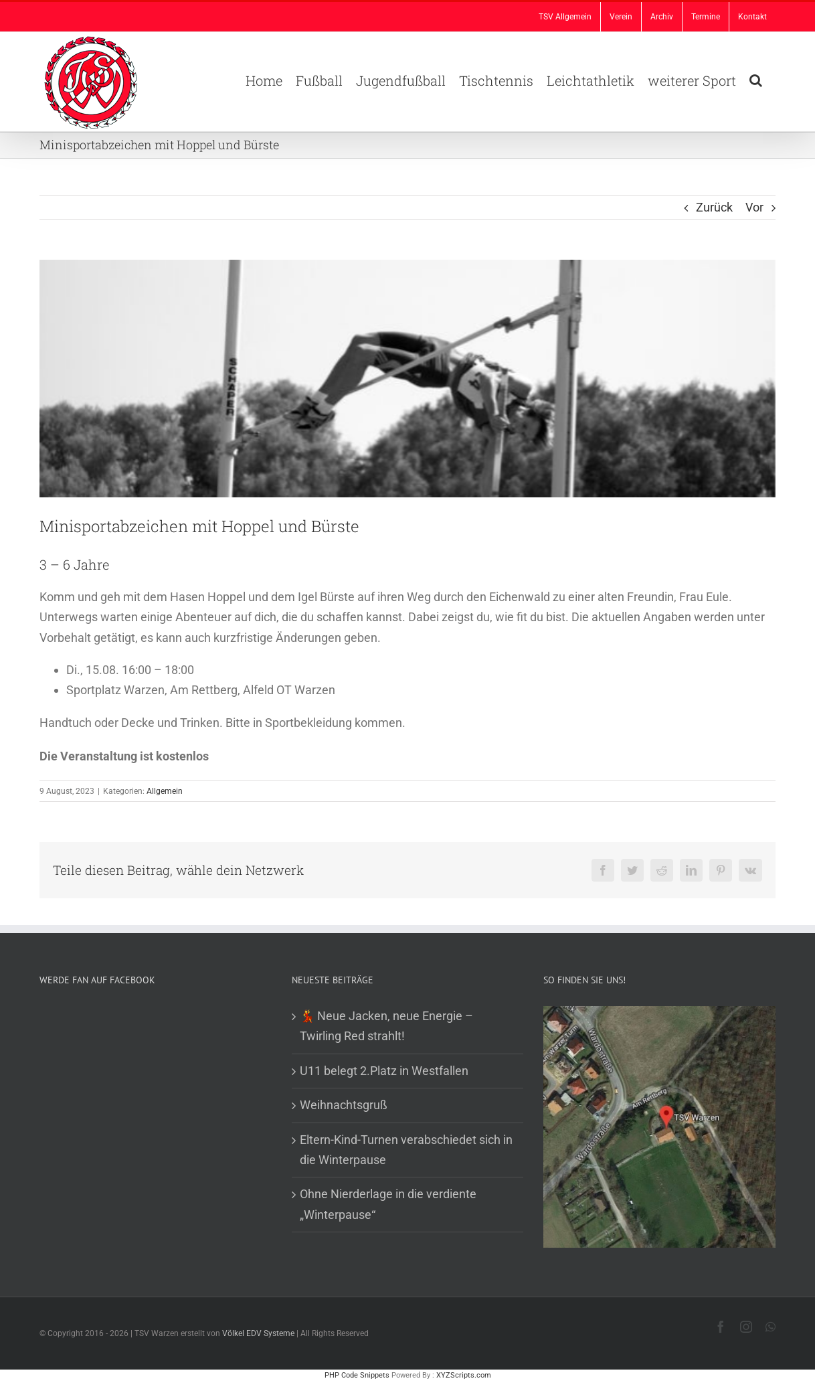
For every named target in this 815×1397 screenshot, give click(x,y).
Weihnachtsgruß (343, 1105)
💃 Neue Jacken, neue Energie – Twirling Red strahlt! (386, 1026)
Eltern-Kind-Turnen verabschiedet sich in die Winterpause (406, 1150)
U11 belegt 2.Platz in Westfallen (384, 1071)
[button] (755, 79)
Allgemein (165, 791)
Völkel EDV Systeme (258, 1333)
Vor (754, 207)
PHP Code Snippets (357, 1375)
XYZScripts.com (463, 1375)
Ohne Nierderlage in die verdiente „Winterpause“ (388, 1204)
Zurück (714, 207)
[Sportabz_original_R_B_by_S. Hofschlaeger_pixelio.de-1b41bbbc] (407, 378)
